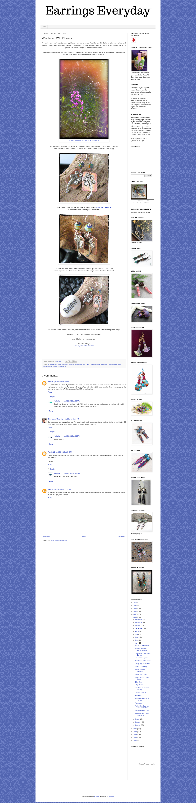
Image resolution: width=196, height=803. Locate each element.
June (137, 638)
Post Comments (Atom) (59, 540)
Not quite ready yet (141, 659)
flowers (70, 364)
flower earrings (62, 364)
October (138, 626)
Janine (50, 489)
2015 (135, 729)
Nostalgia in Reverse (142, 646)
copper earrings (52, 364)
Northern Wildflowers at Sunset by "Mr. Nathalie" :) (84, 140)
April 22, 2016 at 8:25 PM (72, 436)
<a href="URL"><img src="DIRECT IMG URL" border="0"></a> (143, 202)
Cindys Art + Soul (54, 419)
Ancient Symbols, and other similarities (142, 707)
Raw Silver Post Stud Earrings (142, 689)
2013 (135, 735)
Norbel (50, 382)
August (137, 632)
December (139, 620)
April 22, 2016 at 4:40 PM (64, 452)
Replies (52, 397)
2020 (135, 606)
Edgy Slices (139, 686)
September (139, 629)
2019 (135, 609)
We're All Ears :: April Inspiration (142, 715)
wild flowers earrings (103, 207)
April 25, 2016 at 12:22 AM (62, 489)
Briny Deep (138, 683)
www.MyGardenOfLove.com (84, 346)
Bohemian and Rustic (142, 711)
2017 (135, 615)
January (138, 726)
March (137, 720)
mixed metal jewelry (92, 364)
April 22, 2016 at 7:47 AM (62, 382)
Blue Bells (138, 696)
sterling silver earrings (59, 366)
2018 (135, 612)
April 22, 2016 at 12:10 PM (70, 419)
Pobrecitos (138, 704)
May (136, 641)
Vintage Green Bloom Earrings (142, 700)
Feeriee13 (51, 452)
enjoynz (96, 797)
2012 (135, 738)
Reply (50, 392)
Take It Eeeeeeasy (141, 667)
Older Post (121, 537)
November (139, 623)
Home (44, 27)
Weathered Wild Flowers (143, 662)
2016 (135, 618)
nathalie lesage (112, 364)
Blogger (111, 797)
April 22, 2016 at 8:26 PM (72, 473)
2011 (135, 741)
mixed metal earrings (78, 364)
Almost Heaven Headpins (140, 671)
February (138, 723)
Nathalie (57, 401)
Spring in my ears (140, 675)
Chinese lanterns (140, 693)
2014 (135, 732)
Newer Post (46, 537)
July (136, 635)
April (137, 644)
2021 (135, 603)
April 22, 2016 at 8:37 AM (72, 401)
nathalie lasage (102, 364)
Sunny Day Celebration (142, 664)
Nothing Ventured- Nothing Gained (141, 650)
